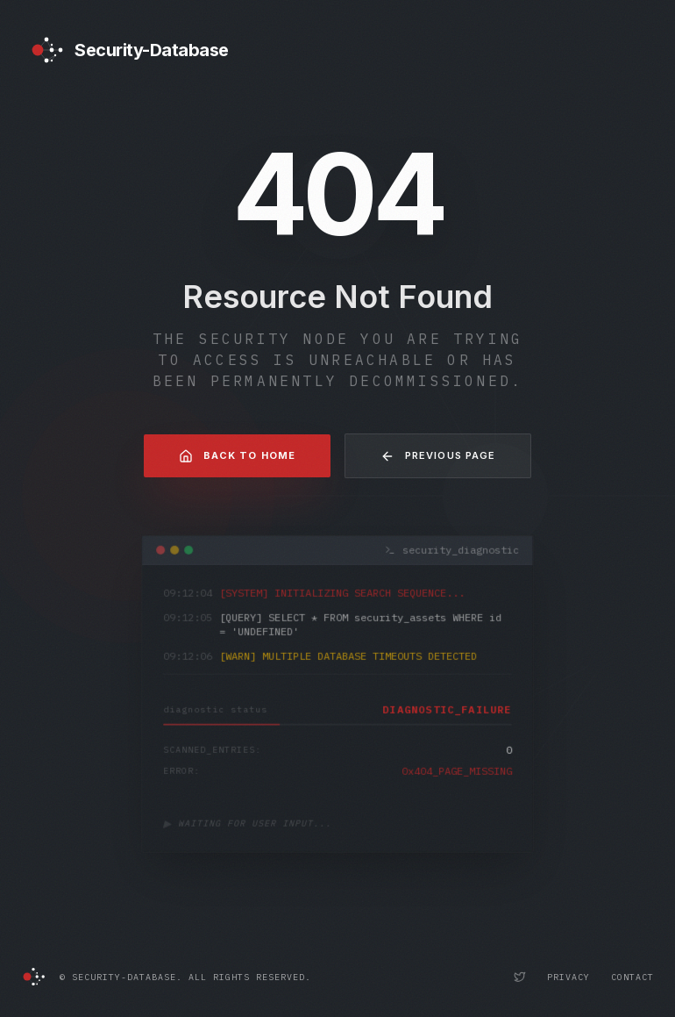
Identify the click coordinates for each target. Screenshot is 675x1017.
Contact (632, 977)
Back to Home (237, 456)
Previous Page (437, 456)
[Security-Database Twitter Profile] (520, 976)
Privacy (568, 977)
